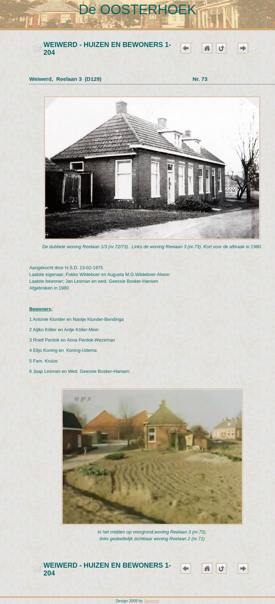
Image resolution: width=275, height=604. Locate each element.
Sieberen (151, 601)
